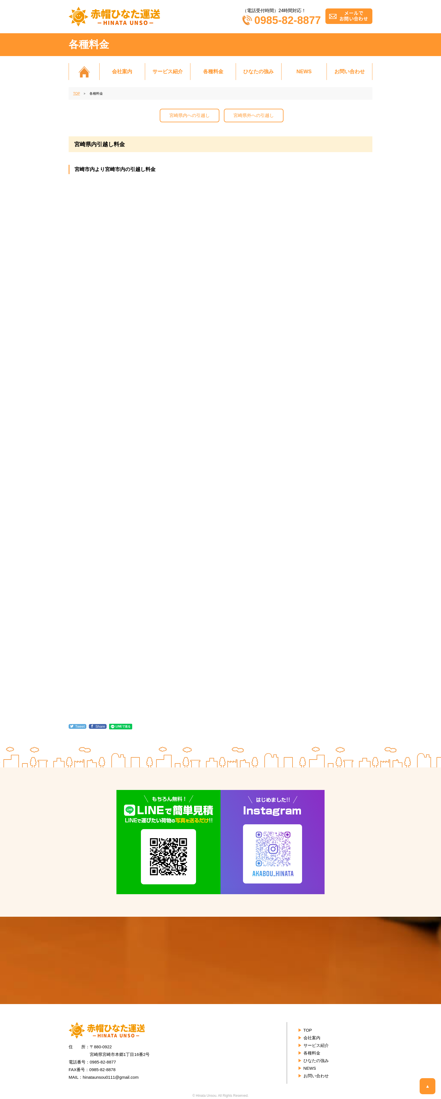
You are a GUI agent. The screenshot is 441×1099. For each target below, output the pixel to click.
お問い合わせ (349, 71)
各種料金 (213, 71)
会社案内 (122, 71)
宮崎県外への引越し (253, 115)
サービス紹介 (167, 71)
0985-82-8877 (281, 20)
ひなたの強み (258, 71)
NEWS (304, 71)
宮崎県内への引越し (189, 115)
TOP (307, 1030)
